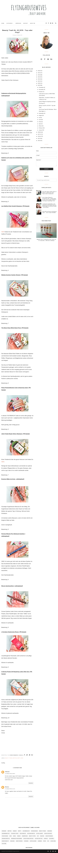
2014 (39, 140)
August (40, 115)
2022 (39, 79)
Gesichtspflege (48, 833)
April (40, 123)
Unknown (7, 771)
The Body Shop (14, 833)
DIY (48, 841)
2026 (39, 70)
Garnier (40, 841)
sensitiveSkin (19, 841)
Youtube (4, 843)
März (40, 125)
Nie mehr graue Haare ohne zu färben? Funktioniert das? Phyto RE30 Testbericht (49, 192)
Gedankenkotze (5, 833)
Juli (39, 117)
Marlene (7, 786)
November (41, 89)
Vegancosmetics (6, 838)
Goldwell (51, 838)
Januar (40, 130)
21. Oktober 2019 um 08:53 (10, 773)
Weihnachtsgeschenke (16, 838)
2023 (39, 76)
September (41, 113)
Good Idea (53, 841)
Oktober (41, 91)
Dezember (41, 87)
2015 (39, 138)
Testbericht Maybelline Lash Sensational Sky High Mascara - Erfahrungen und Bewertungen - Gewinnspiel (49, 205)
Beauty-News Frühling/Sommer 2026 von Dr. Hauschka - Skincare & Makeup (46, 240)
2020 (39, 83)
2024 (39, 74)
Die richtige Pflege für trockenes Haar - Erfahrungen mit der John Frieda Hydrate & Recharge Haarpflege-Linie (49, 199)
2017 (39, 134)
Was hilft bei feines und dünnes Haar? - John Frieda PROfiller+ (49, 212)
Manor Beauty (5, 841)
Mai (40, 121)
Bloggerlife (23, 833)
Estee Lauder (39, 833)
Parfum (46, 838)
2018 (39, 132)
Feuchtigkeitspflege (28, 838)
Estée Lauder (33, 841)
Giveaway (26, 841)
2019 (39, 85)
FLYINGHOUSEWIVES (8, 851)
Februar (40, 128)
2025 (39, 72)
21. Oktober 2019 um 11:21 (10, 788)
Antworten (31, 783)
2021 (39, 81)
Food (44, 841)
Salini (18, 851)
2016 (39, 136)
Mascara (12, 841)
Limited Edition (38, 838)
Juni (40, 119)
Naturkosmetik (31, 833)
